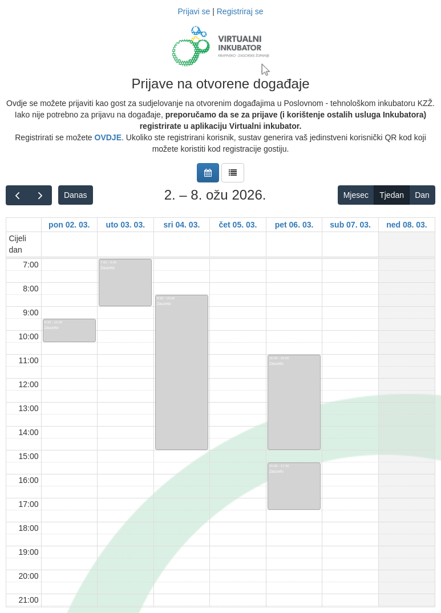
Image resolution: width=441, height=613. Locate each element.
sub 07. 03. (350, 224)
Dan (422, 195)
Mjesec (356, 195)
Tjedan (391, 195)
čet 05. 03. (238, 224)
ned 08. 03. (406, 224)
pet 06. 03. (294, 224)
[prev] (17, 195)
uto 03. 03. (125, 224)
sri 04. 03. (181, 224)
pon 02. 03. (69, 224)
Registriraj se (240, 11)
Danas (75, 195)
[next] (40, 195)
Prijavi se (194, 11)
